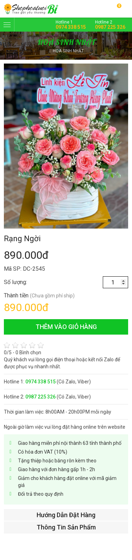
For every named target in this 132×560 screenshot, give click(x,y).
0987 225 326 (110, 27)
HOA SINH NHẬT (68, 50)
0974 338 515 (71, 27)
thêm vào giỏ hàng (66, 326)
